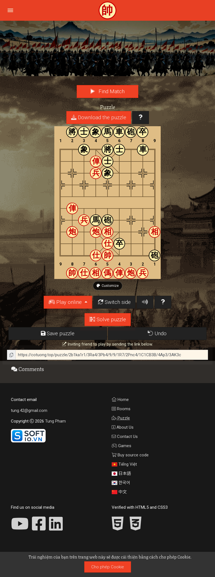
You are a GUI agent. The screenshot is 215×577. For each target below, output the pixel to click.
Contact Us (125, 436)
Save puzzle (57, 333)
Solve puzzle (107, 319)
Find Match (107, 91)
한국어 (121, 482)
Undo (157, 333)
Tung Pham (55, 421)
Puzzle (121, 418)
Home (120, 399)
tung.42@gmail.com (29, 410)
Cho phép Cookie (107, 566)
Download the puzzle (98, 117)
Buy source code (130, 455)
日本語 (121, 473)
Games (121, 445)
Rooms (121, 408)
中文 (119, 491)
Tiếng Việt (124, 464)
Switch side (114, 302)
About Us (123, 427)
